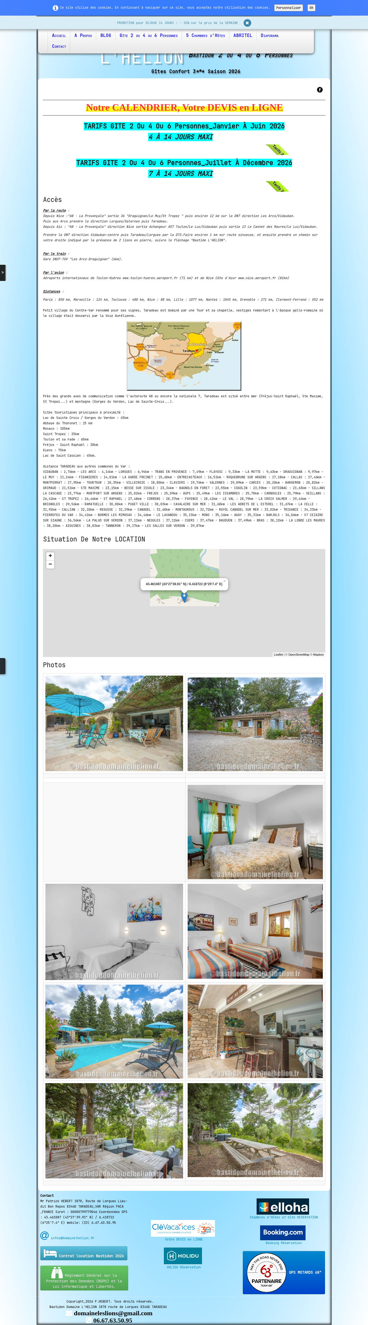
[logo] (184, 62)
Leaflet (278, 654)
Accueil (59, 35)
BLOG (105, 35)
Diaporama (270, 35)
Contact (59, 46)
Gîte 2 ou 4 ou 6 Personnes (149, 35)
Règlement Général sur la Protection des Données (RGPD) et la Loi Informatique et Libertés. (84, 1278)
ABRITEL (242, 35)
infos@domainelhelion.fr (67, 1238)
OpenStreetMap (298, 654)
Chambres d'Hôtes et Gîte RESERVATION (284, 1217)
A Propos (83, 35)
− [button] (50, 565)
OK (311, 8)
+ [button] (50, 556)
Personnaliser (288, 8)
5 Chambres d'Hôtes (205, 35)
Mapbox (318, 654)
